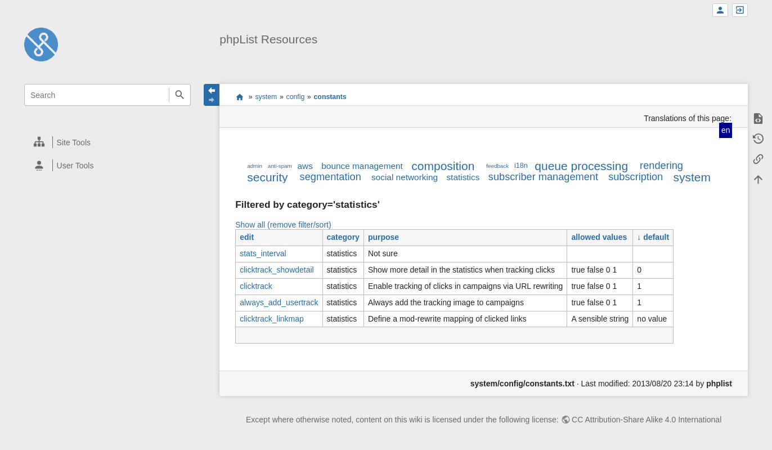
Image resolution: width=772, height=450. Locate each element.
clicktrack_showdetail (277, 269)
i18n (521, 166)
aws (305, 166)
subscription (635, 176)
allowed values (599, 237)
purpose (383, 237)
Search (180, 94)
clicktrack (256, 286)
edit (247, 237)
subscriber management (543, 176)
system (266, 97)
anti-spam (280, 166)
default (656, 237)
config (295, 97)
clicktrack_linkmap (272, 318)
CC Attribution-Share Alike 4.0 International (646, 419)
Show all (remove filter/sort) (283, 224)
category (343, 237)
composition (442, 165)
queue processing (581, 165)
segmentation (330, 176)
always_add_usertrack (279, 302)
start (239, 97)
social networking (404, 177)
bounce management (362, 166)
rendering (661, 165)
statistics (462, 177)
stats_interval (263, 253)
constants (330, 97)
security (267, 177)
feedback (497, 166)
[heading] (108, 142)
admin (254, 166)
